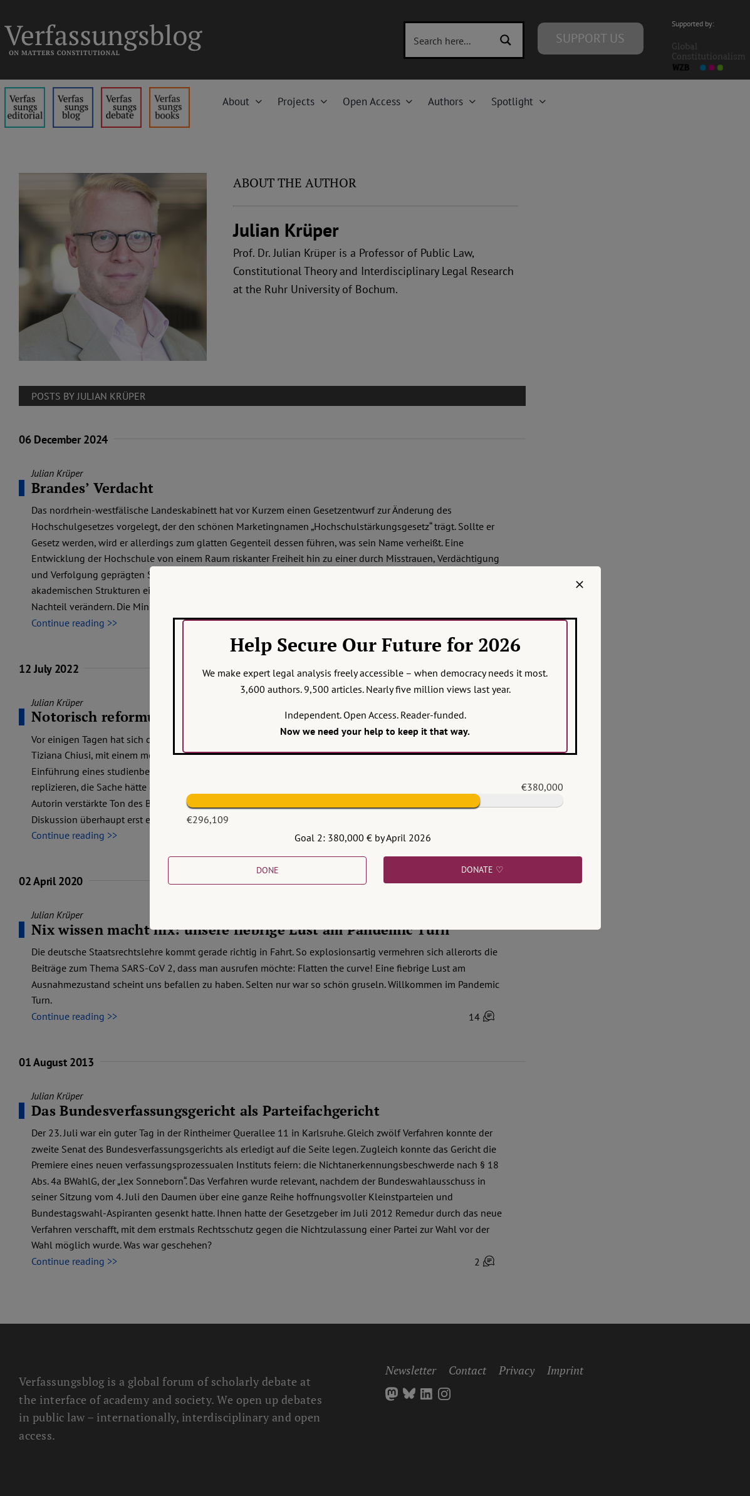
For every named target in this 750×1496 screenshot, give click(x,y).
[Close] (579, 584)
